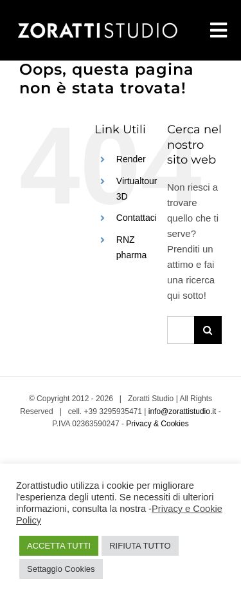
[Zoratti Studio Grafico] (96, 22)
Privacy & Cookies (157, 423)
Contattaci (136, 217)
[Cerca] (208, 330)
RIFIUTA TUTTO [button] (139, 546)
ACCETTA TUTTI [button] (59, 546)
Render (131, 159)
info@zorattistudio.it (182, 411)
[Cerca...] (180, 330)
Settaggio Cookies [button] (61, 569)
